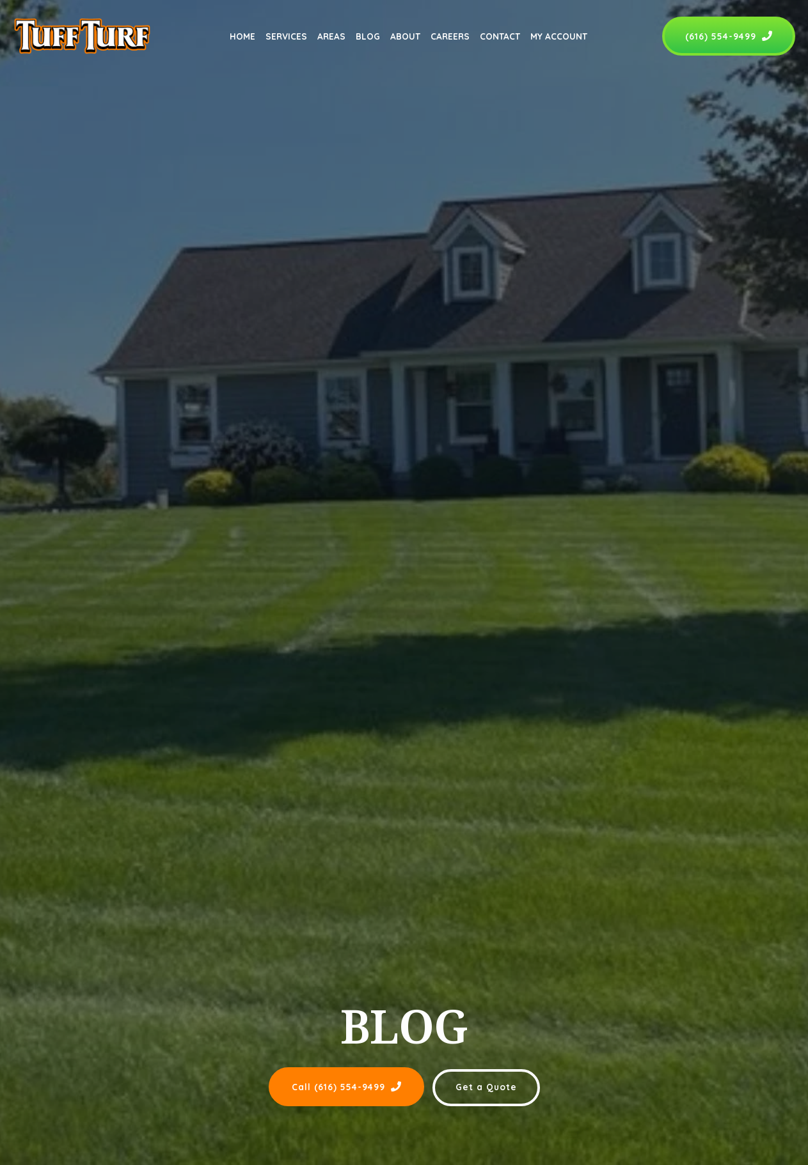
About (405, 36)
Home (242, 36)
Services (286, 36)
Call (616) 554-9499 (346, 1086)
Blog (368, 36)
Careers (450, 36)
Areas (331, 36)
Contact (500, 36)
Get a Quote (486, 1086)
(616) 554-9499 (728, 36)
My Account (558, 36)
